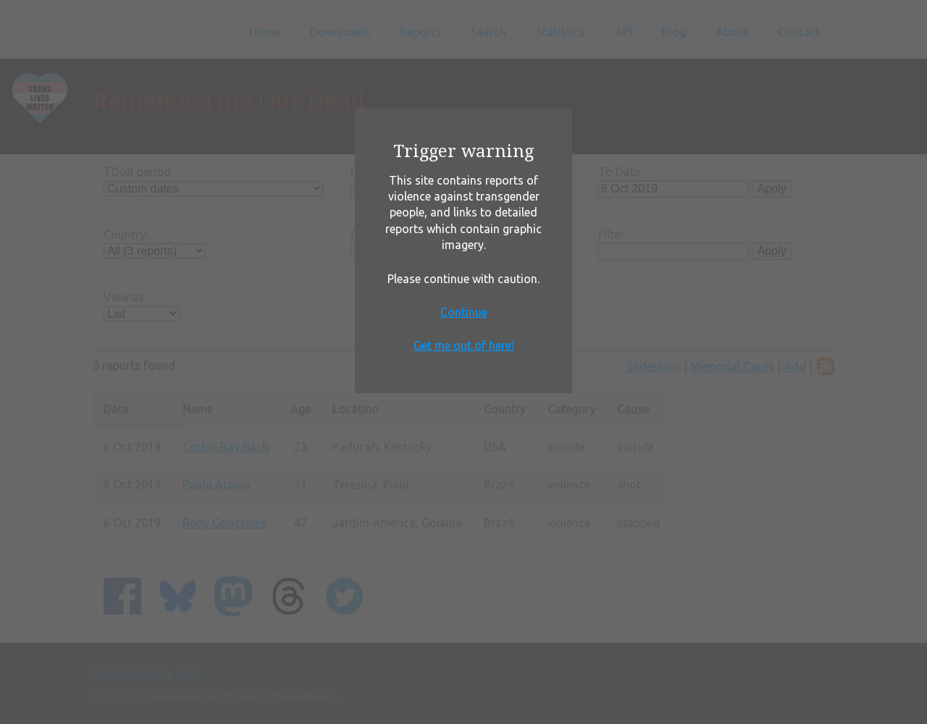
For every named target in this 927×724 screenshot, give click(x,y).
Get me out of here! (464, 345)
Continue (463, 312)
